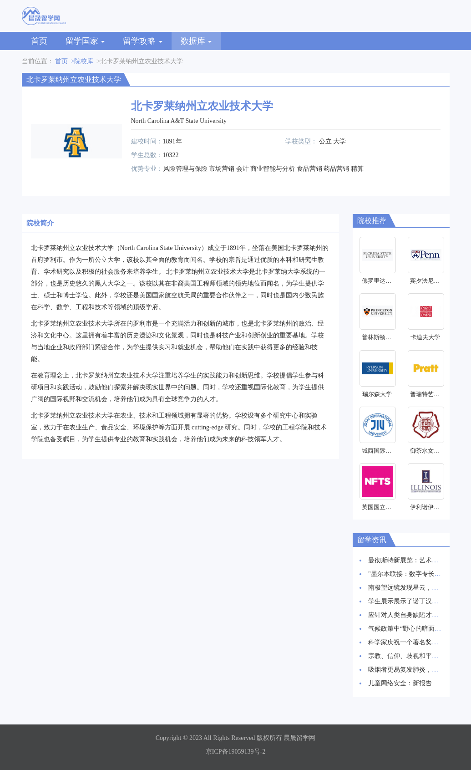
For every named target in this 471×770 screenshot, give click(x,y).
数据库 (196, 41)
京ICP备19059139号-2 (235, 751)
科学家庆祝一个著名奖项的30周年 (416, 642)
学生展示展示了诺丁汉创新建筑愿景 (419, 601)
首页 (39, 41)
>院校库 (82, 61)
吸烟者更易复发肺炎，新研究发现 (416, 669)
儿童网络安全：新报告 (400, 683)
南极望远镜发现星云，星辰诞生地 (416, 587)
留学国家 (85, 41)
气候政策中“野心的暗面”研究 (409, 628)
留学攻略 (142, 41)
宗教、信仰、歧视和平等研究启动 (416, 656)
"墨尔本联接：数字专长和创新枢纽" (418, 574)
